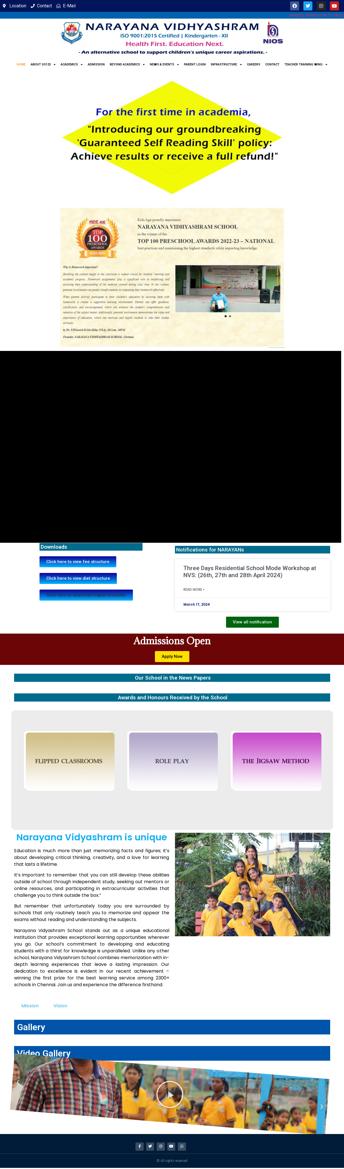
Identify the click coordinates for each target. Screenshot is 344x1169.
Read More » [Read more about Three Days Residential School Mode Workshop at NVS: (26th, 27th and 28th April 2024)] (194, 589)
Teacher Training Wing (305, 64)
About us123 (43, 64)
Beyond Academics (127, 64)
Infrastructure (226, 64)
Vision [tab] (60, 1006)
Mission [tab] (30, 1006)
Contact (272, 64)
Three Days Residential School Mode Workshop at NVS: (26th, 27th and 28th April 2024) (249, 572)
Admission (96, 64)
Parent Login (195, 64)
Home (21, 64)
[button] (86, 595)
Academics (72, 64)
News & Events (164, 64)
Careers (253, 64)
